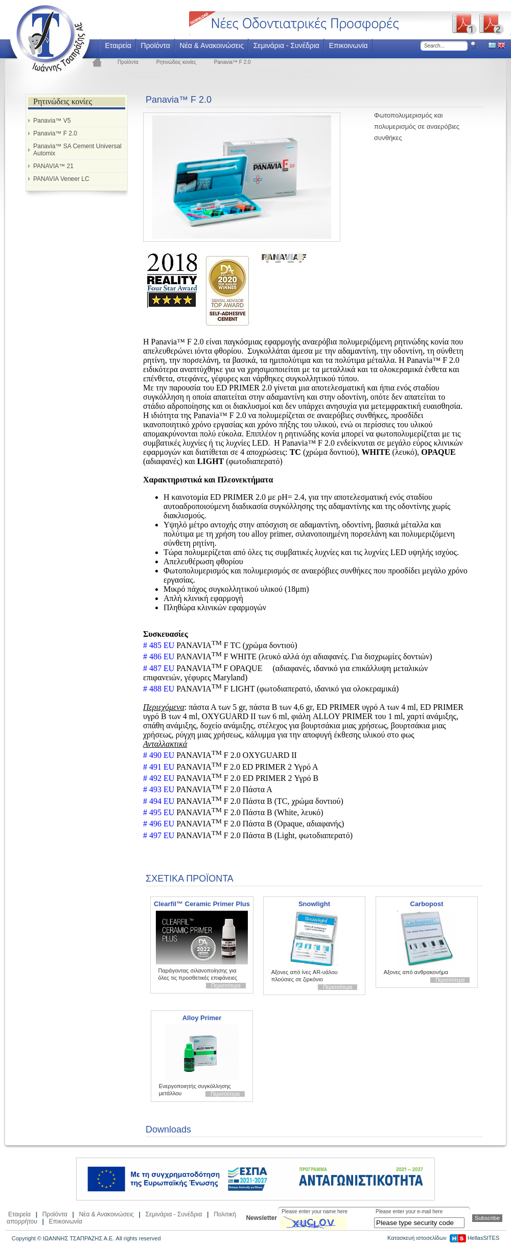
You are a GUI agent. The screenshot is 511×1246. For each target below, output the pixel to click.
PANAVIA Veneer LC (61, 178)
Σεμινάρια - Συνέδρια (286, 45)
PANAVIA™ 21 (53, 166)
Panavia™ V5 (52, 120)
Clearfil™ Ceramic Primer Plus (202, 904)
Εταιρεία (118, 45)
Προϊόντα (155, 45)
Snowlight (314, 904)
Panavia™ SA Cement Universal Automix (77, 150)
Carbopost (427, 904)
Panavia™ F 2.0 (232, 62)
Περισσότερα (225, 985)
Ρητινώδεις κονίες (176, 62)
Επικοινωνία (348, 45)
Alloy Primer (202, 1018)
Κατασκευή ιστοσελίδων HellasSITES (443, 1238)
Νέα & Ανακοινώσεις (212, 45)
